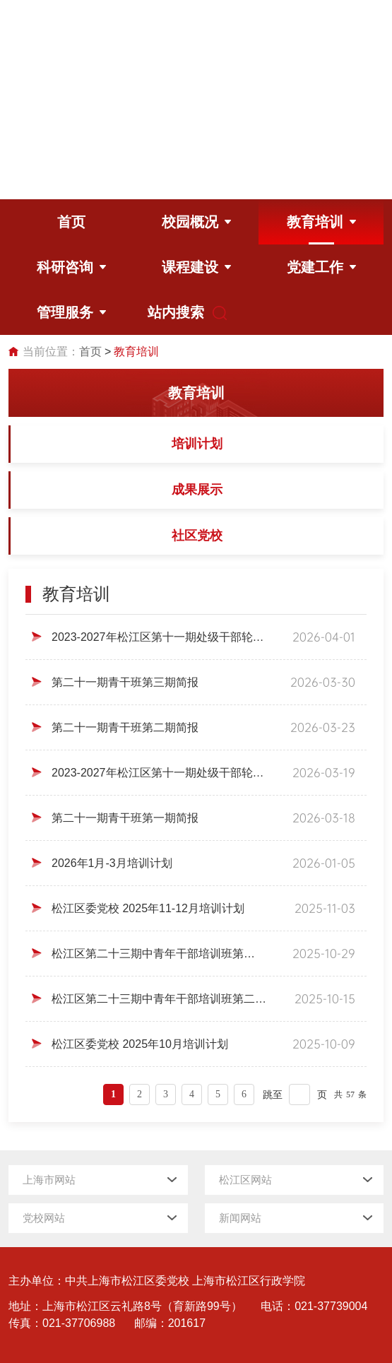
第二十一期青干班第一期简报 (125, 818)
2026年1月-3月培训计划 (112, 863)
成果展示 (197, 490)
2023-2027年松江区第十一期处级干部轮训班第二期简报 (158, 637)
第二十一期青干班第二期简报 (125, 727)
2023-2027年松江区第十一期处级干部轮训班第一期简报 (158, 773)
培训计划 (197, 444)
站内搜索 (179, 313)
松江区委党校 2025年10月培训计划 (140, 1044)
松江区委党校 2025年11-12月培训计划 (148, 908)
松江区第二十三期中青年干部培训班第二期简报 (159, 999)
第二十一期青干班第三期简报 (125, 682)
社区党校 (197, 536)
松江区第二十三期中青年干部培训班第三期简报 (158, 954)
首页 (90, 352)
